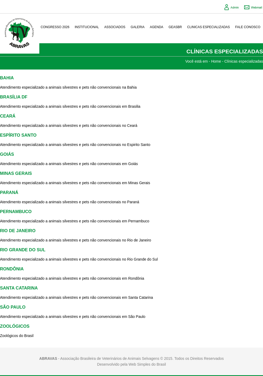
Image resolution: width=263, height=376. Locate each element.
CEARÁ (7, 116)
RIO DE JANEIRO (18, 230)
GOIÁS (7, 154)
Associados (114, 27)
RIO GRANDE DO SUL (22, 249)
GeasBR (175, 27)
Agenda (156, 27)
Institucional (87, 27)
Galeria (138, 27)
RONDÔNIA (12, 268)
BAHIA (7, 77)
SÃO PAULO (13, 307)
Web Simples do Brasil (147, 364)
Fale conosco (247, 27)
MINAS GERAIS (16, 173)
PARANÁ (9, 192)
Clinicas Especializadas (208, 27)
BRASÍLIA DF (13, 96)
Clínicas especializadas (243, 61)
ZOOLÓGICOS (14, 326)
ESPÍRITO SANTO (18, 135)
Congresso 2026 (55, 27)
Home (216, 61)
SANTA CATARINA (19, 288)
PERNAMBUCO (16, 211)
